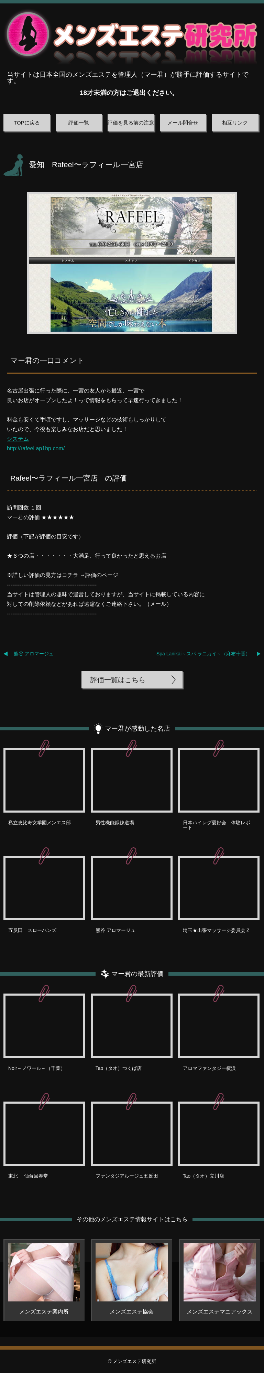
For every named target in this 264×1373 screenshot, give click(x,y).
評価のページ (101, 575)
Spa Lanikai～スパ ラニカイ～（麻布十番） (203, 653)
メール (158, 604)
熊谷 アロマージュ (34, 653)
